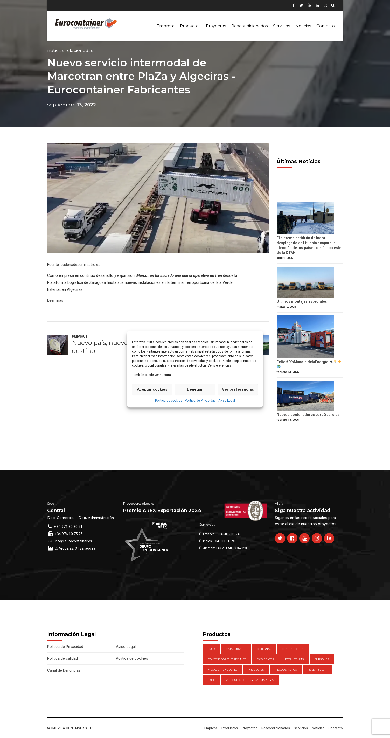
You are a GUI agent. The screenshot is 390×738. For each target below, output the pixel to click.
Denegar (195, 389)
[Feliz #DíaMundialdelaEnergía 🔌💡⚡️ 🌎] (310, 337)
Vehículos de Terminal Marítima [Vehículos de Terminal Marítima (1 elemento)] (250, 680)
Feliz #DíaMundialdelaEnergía (309, 364)
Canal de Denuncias (64, 670)
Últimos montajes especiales (302, 301)
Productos (190, 25)
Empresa (166, 25)
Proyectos (216, 25)
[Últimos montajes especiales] (310, 283)
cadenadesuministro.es (80, 264)
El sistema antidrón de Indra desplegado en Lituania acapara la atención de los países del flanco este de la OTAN (309, 245)
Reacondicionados (249, 25)
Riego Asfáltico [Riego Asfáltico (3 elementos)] (286, 669)
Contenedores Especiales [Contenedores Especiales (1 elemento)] (227, 659)
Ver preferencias (238, 389)
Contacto (325, 25)
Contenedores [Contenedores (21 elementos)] (292, 648)
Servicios (281, 25)
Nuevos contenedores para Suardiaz (308, 414)
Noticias (303, 25)
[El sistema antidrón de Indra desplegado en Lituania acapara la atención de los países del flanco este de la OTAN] (310, 219)
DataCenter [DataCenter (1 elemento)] (265, 659)
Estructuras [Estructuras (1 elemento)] (294, 659)
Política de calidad (62, 658)
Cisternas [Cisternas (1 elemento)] (264, 648)
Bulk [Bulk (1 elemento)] (211, 648)
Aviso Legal (226, 400)
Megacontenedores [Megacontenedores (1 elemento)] (222, 669)
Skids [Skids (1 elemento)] (211, 680)
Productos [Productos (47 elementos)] (256, 669)
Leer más (55, 300)
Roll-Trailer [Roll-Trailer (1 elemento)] (317, 669)
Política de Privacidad (200, 400)
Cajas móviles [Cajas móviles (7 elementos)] (236, 648)
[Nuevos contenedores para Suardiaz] (310, 396)
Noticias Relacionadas (70, 50)
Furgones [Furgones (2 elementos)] (322, 659)
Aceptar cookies (152, 389)
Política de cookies (168, 400)
